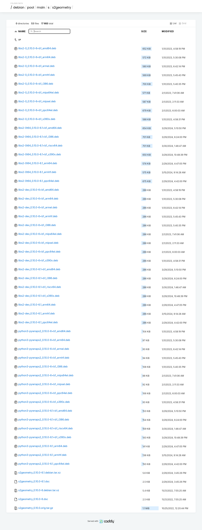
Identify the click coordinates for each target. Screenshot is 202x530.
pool (30, 7)
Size (144, 31)
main (41, 7)
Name (22, 31)
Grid (182, 23)
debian (18, 7)
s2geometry (61, 7)
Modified (168, 31)
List (173, 23)
